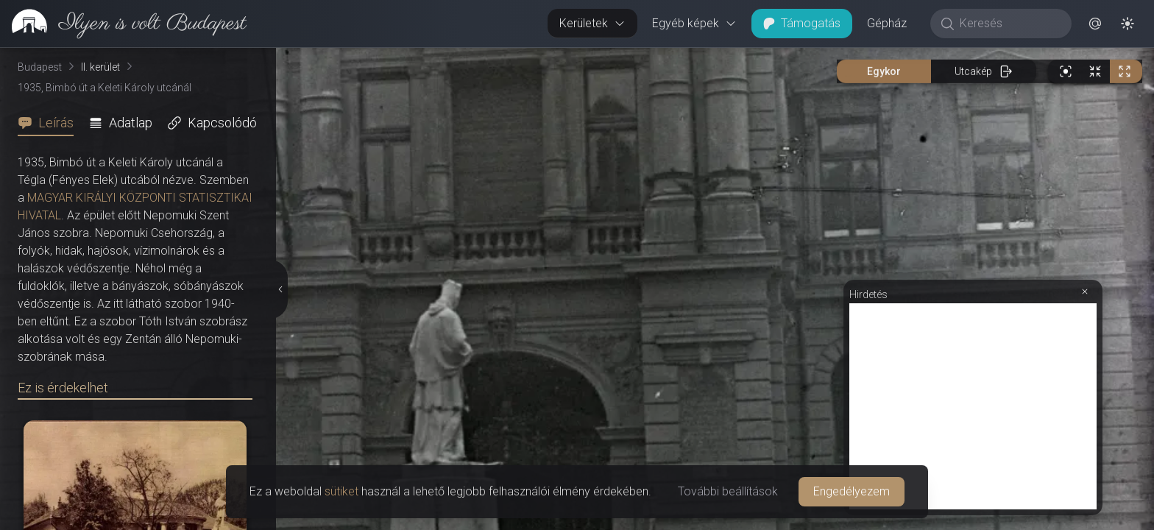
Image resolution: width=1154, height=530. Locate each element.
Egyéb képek (694, 23)
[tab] (50, 123)
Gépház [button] (887, 23)
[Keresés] (1008, 23)
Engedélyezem (851, 491)
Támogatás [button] (801, 23)
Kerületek (592, 23)
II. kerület (100, 67)
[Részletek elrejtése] (282, 289)
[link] (123, 23)
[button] (1095, 23)
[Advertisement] (973, 406)
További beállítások (728, 491)
